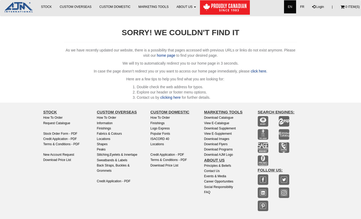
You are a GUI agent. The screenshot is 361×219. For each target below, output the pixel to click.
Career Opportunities (218, 181)
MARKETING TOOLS (153, 7)
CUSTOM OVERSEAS (75, 7)
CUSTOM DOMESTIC (114, 7)
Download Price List (57, 160)
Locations (103, 139)
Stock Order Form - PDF (60, 133)
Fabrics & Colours (109, 133)
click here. (259, 71)
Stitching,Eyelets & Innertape (117, 155)
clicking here (170, 97)
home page (166, 55)
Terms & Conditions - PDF (61, 144)
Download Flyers (216, 144)
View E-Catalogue (216, 123)
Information (104, 123)
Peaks (101, 149)
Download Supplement (220, 128)
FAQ (207, 192)
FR (302, 7)
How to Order (53, 117)
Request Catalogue (56, 123)
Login (318, 7)
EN (290, 7)
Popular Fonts (160, 133)
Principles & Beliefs (217, 166)
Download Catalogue (218, 117)
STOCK (46, 7)
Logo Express (160, 128)
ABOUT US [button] (186, 7)
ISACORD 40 (160, 139)
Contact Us (212, 171)
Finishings (104, 128)
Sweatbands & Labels (112, 160)
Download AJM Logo (218, 155)
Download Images (216, 139)
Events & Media (215, 176)
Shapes (102, 144)
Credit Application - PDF (60, 139)
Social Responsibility (218, 187)
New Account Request (58, 155)
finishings (158, 123)
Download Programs (218, 149)
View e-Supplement (218, 133)
